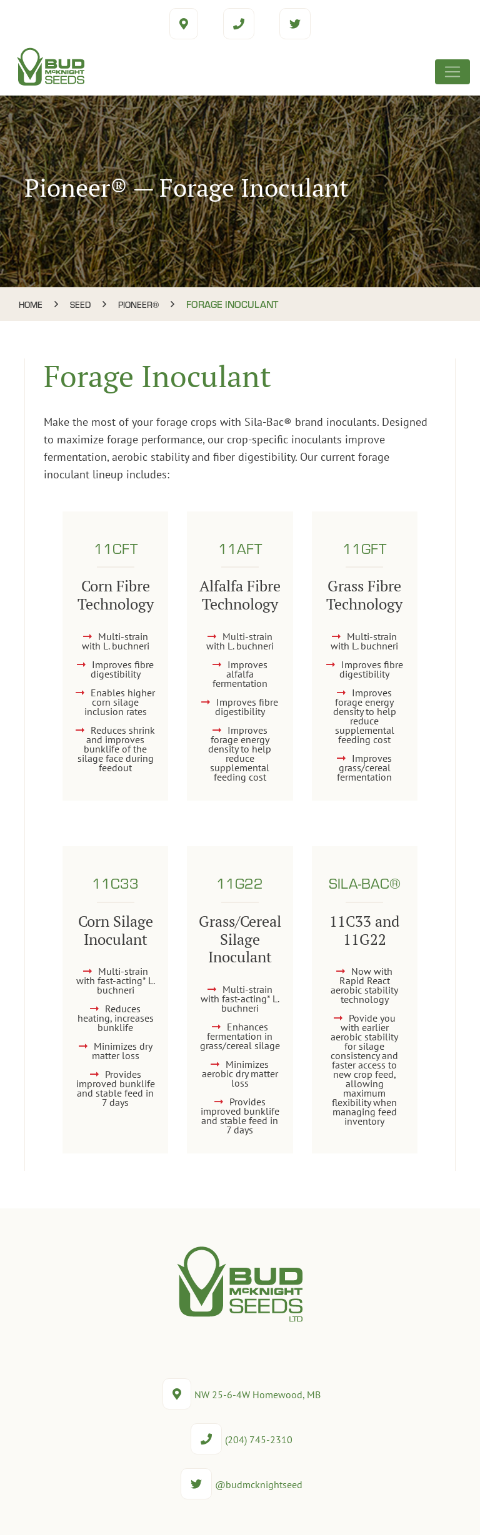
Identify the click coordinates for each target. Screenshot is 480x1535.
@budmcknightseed (241, 1484)
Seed (80, 304)
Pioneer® (138, 304)
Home (30, 304)
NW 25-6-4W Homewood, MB (241, 1394)
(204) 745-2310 (241, 1439)
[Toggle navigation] (452, 71)
